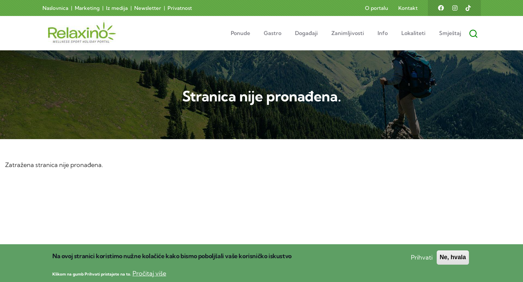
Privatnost (180, 8)
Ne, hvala (453, 261)
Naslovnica (55, 8)
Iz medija (117, 8)
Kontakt (408, 8)
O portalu (376, 8)
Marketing (87, 8)
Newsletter (147, 8)
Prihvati (422, 261)
